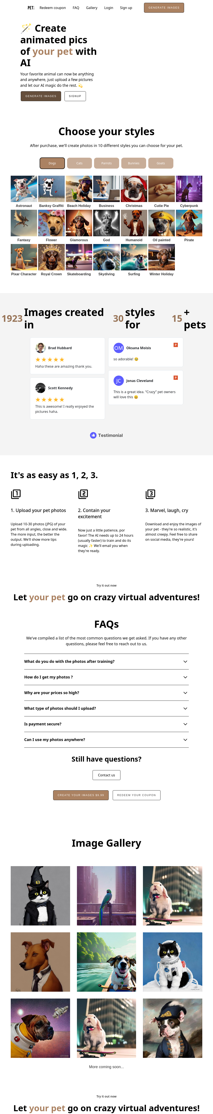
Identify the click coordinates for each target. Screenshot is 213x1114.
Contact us (106, 763)
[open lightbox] (40, 883)
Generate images (164, 7)
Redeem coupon (53, 7)
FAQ (76, 7)
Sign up (126, 7)
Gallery (92, 7)
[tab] (52, 163)
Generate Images (40, 96)
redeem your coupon (136, 783)
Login (108, 7)
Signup (75, 96)
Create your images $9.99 (81, 783)
